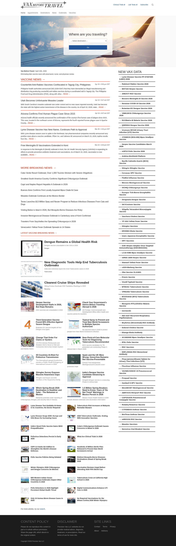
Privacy (113, 527)
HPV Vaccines (128, 241)
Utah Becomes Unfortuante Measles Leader (42, 100)
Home (23, 13)
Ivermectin (126, 311)
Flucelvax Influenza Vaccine (134, 366)
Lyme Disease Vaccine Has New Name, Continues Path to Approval (54, 129)
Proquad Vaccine (129, 378)
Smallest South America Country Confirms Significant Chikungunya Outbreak (54, 179)
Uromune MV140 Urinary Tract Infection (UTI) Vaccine (133, 131)
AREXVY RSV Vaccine (131, 94)
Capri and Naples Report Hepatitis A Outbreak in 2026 (44, 184)
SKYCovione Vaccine (131, 204)
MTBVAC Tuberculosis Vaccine (135, 287)
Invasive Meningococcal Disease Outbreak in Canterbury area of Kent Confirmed (56, 216)
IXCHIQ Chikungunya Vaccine (135, 188)
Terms (105, 527)
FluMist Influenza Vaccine (133, 178)
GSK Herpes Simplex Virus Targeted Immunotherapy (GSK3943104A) (136, 247)
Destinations (45, 13)
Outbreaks (63, 13)
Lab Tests (132, 5)
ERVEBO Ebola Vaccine (132, 231)
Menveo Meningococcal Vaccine (136, 183)
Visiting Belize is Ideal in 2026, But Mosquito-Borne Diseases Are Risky (51, 210)
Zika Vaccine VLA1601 (131, 272)
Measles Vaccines (129, 424)
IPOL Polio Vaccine (130, 342)
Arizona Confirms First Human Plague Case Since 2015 (48, 114)
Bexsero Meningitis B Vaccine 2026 (137, 99)
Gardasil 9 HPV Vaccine (132, 383)
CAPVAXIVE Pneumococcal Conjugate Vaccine (132, 399)
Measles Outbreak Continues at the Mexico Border (43, 196)
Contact (97, 527)
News (54, 13)
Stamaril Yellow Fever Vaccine (135, 262)
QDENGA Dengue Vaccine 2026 (135, 125)
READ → (66, 94)
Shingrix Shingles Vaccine (133, 168)
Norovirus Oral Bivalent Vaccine (136, 429)
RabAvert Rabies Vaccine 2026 (135, 84)
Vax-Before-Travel (46, 5)
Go (88, 47)
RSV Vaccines (128, 347)
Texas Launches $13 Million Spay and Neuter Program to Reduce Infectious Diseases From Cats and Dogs (65, 203)
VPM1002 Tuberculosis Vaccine (135, 292)
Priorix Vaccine (128, 277)
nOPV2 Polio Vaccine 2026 (133, 151)
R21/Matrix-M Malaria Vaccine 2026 (137, 120)
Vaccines (72, 13)
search (42, 509)
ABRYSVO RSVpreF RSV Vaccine (136, 393)
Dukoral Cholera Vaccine (132, 328)
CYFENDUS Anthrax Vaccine (134, 409)
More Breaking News (36, 167)
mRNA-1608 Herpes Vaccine (134, 258)
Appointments (33, 13)
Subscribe (144, 5)
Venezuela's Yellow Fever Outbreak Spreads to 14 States (45, 227)
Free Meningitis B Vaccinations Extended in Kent (44, 145)
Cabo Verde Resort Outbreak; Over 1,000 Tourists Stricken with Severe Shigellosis (56, 173)
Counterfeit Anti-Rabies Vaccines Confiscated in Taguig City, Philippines (55, 85)
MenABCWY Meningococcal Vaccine (138, 388)
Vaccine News (31, 79)
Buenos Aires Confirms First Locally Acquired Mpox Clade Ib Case (49, 190)
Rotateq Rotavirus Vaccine (133, 405)
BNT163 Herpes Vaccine (132, 89)
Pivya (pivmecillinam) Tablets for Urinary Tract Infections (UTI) (134, 360)
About (96, 531)
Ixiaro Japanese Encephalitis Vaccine (138, 236)
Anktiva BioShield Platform (133, 156)
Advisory (104, 531)
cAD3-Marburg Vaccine (132, 267)
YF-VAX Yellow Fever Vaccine (134, 221)
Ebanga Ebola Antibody (132, 332)
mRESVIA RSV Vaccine (132, 419)
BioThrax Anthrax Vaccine (133, 414)
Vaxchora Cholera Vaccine (133, 216)
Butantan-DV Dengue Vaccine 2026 (137, 108)
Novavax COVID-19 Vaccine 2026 (136, 103)
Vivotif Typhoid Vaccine (132, 282)
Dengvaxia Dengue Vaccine (134, 200)
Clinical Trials (118, 5)
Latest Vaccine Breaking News (37, 233)
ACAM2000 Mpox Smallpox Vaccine (137, 337)
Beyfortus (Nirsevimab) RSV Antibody (138, 323)
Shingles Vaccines (130, 226)
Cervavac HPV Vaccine (132, 173)
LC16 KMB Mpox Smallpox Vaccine (137, 253)
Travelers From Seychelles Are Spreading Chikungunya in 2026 (48, 221)
